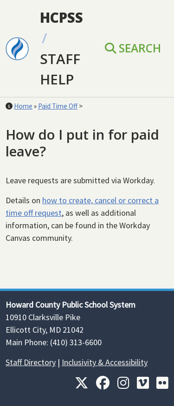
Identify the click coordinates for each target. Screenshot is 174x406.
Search (133, 48)
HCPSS (61, 17)
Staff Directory (31, 362)
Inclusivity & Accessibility (105, 362)
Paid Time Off (57, 106)
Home (23, 106)
